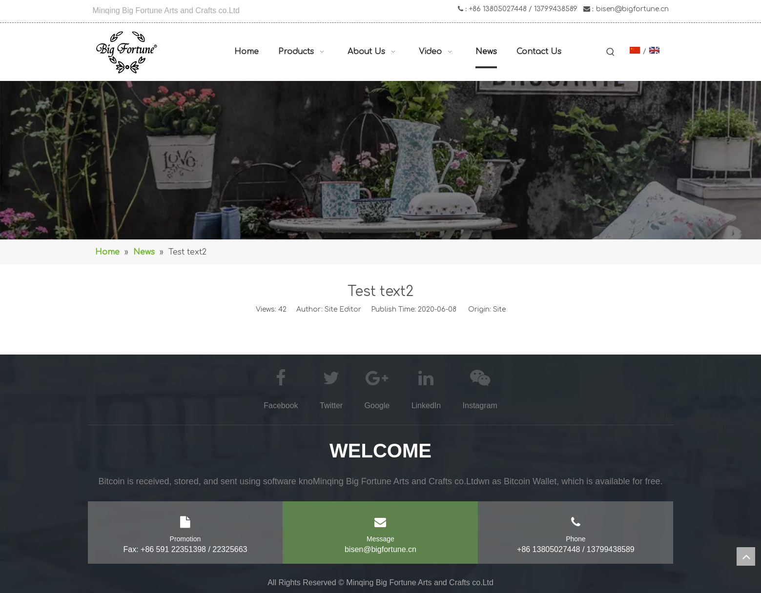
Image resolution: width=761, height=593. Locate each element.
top (746, 556)
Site (499, 309)
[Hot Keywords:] (610, 52)
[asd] (380, 160)
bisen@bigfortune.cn (632, 9)
